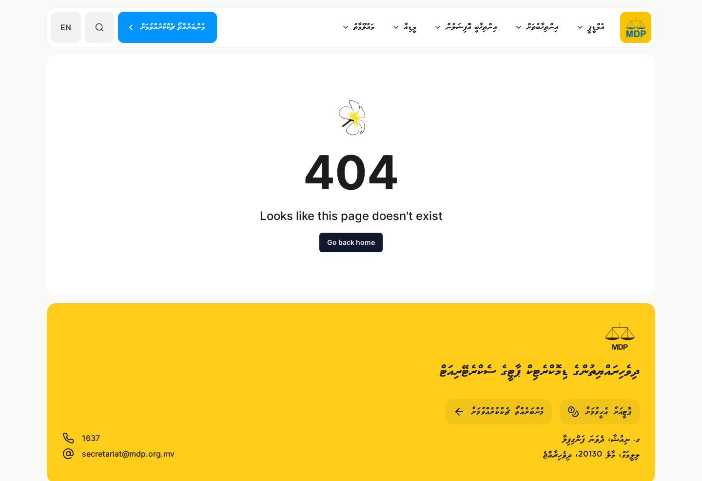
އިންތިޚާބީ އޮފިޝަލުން (465, 27)
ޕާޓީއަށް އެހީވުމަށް (599, 411)
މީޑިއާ (404, 27)
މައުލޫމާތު (358, 27)
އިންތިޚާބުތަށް (537, 27)
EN (65, 27)
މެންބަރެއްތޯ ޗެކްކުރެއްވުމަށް (166, 27)
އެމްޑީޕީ (590, 27)
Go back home (351, 242)
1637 (81, 438)
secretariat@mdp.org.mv (118, 454)
